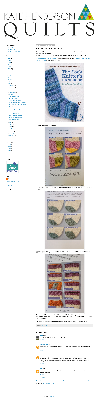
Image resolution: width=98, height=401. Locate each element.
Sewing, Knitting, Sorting (15, 100)
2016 (9, 79)
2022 (9, 66)
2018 (9, 75)
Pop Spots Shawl (13, 111)
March (11, 131)
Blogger (52, 396)
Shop (11, 40)
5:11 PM (42, 374)
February (11, 133)
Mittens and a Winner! (14, 96)
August (11, 94)
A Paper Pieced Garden (15, 113)
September (12, 92)
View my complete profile (12, 181)
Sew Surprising (44, 344)
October (11, 90)
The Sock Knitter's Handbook (16, 115)
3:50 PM (42, 339)
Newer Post (39, 380)
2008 (9, 148)
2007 (9, 150)
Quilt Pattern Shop (12, 49)
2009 (9, 146)
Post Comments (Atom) (48, 383)
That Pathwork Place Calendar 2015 (18, 104)
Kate (41, 368)
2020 (9, 71)
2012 (9, 140)
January (11, 135)
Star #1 (11, 107)
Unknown (42, 355)
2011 (9, 142)
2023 (9, 64)
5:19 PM (42, 350)
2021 (9, 69)
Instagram (10, 47)
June (10, 124)
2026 (9, 58)
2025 (9, 60)
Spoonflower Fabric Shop (14, 51)
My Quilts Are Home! (14, 119)
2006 (9, 153)
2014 (9, 83)
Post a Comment (42, 377)
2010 (9, 144)
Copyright (17, 40)
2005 (9, 155)
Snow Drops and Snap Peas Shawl (17, 102)
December (12, 85)
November (12, 88)
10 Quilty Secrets (13, 98)
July (10, 122)
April (10, 128)
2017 (9, 77)
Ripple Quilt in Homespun (15, 117)
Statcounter (9, 185)
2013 (9, 138)
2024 (9, 62)
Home (6, 40)
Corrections (25, 40)
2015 (9, 81)
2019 (9, 73)
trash (41, 335)
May (10, 126)
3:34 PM (42, 364)
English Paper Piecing (14, 109)
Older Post (90, 380)
